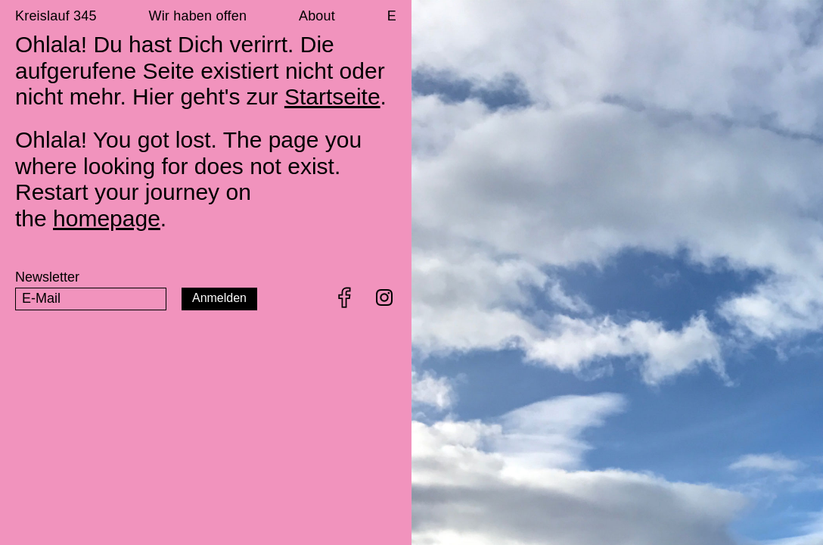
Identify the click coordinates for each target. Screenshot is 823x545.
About (317, 15)
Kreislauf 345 (56, 15)
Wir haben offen (197, 15)
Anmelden (219, 297)
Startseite (332, 96)
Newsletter (47, 277)
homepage (106, 218)
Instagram (384, 297)
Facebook (345, 297)
